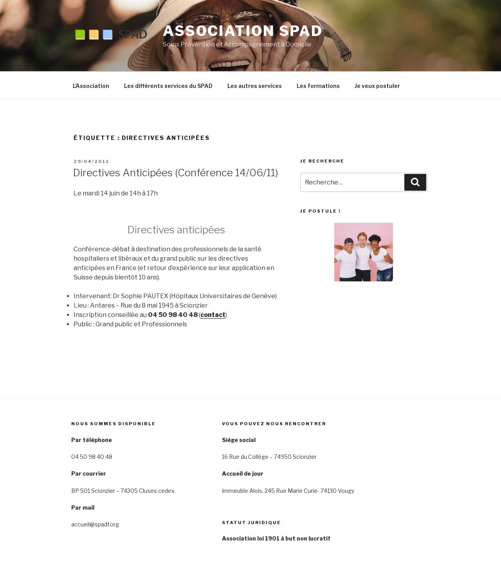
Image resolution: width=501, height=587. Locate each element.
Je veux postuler (377, 85)
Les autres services (254, 85)
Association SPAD (243, 30)
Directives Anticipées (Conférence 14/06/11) (175, 172)
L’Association (91, 85)
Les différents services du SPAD (168, 85)
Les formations (318, 85)
